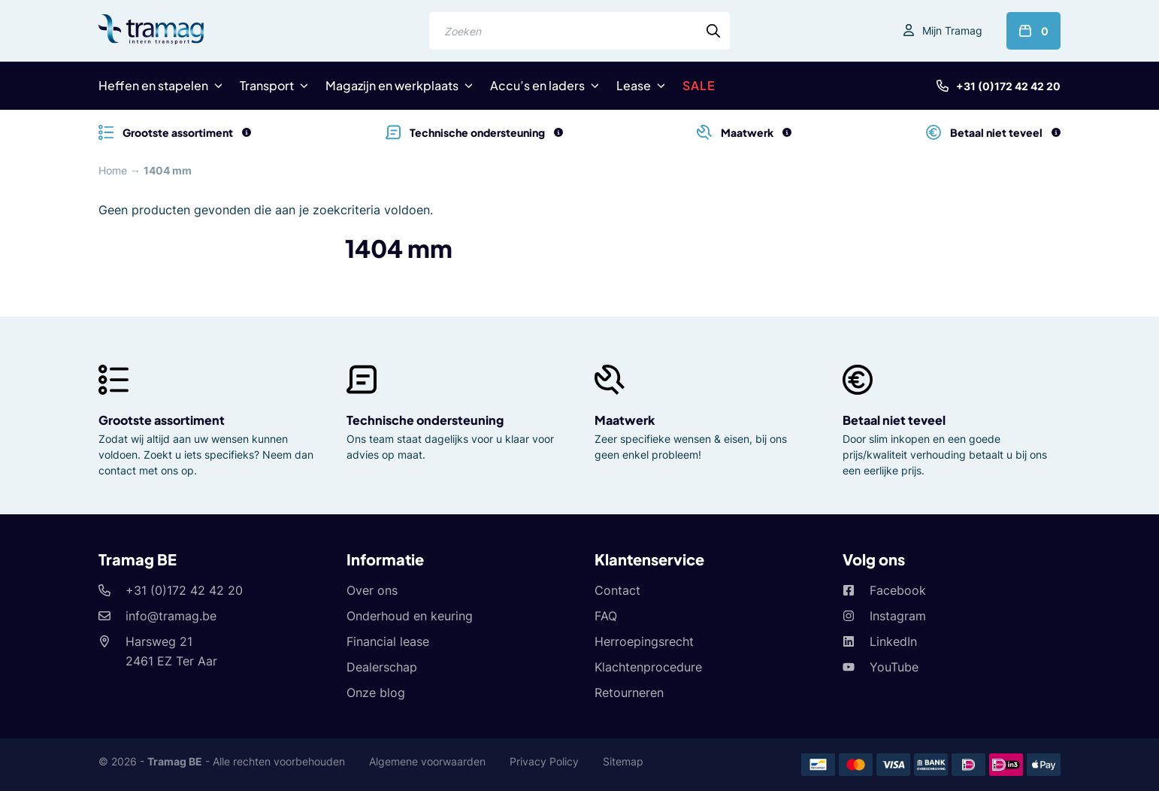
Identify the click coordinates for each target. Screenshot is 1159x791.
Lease (633, 85)
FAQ (606, 615)
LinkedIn (893, 641)
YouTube (894, 666)
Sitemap (623, 761)
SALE (699, 85)
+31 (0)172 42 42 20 (1008, 86)
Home (112, 170)
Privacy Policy (544, 761)
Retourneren (629, 692)
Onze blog (375, 692)
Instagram (898, 615)
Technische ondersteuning (425, 420)
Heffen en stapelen (153, 85)
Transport (267, 85)
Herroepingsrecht (644, 641)
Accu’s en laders (537, 85)
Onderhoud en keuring (409, 615)
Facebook (898, 590)
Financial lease (387, 641)
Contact (617, 590)
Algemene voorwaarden (427, 761)
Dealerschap (381, 666)
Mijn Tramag (952, 30)
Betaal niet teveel (894, 420)
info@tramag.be (171, 615)
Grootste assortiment (161, 420)
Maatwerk (625, 420)
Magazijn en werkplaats (391, 85)
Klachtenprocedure (648, 666)
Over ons (372, 590)
